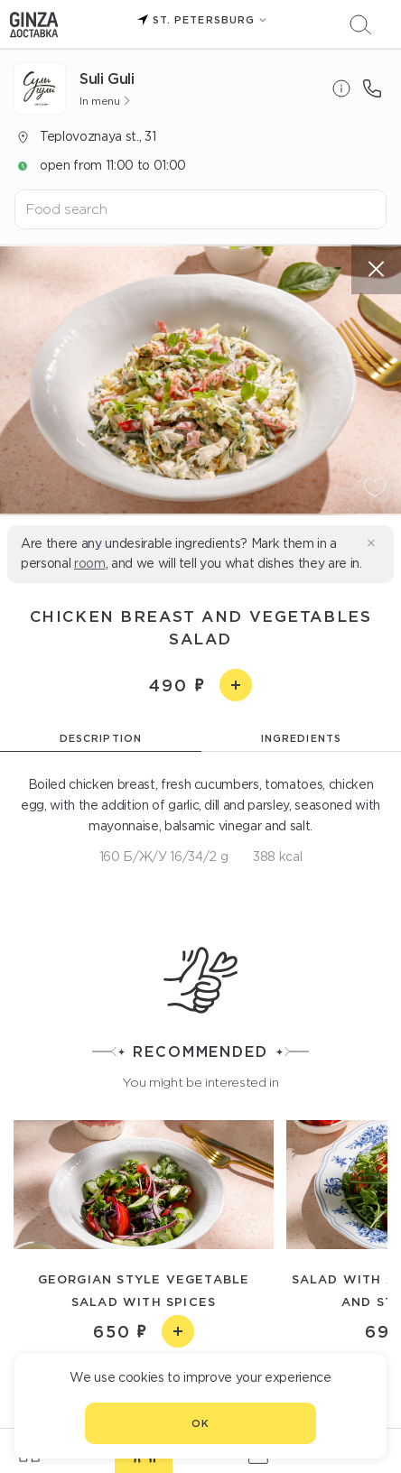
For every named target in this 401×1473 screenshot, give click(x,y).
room (90, 563)
